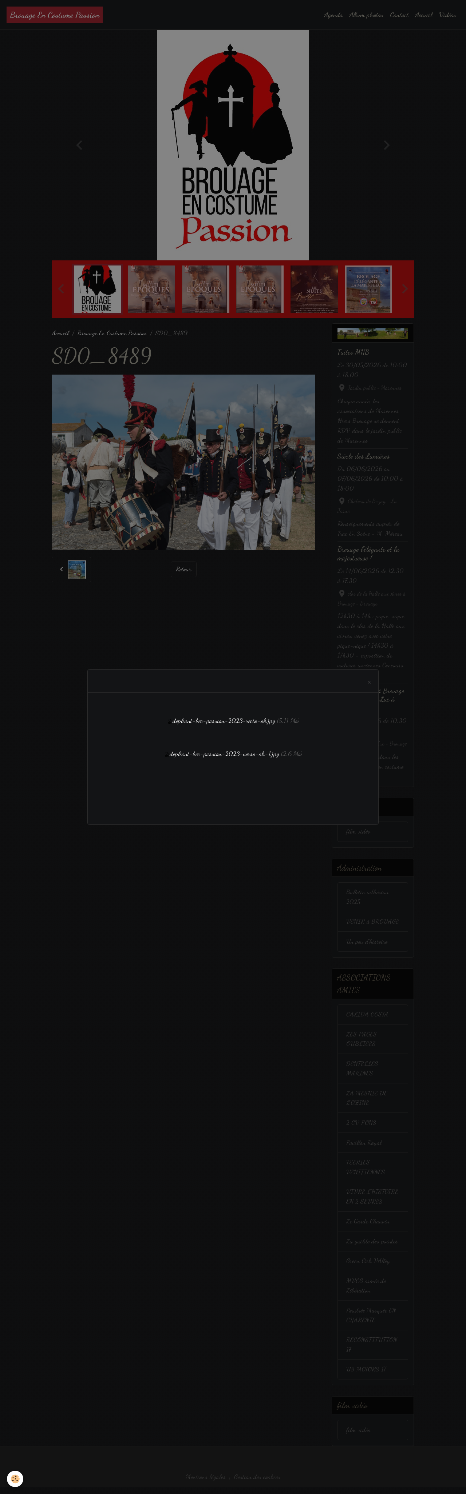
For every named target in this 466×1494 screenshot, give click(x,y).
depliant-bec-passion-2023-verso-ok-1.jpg (224, 754)
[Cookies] (15, 1479)
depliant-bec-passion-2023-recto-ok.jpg (224, 721)
